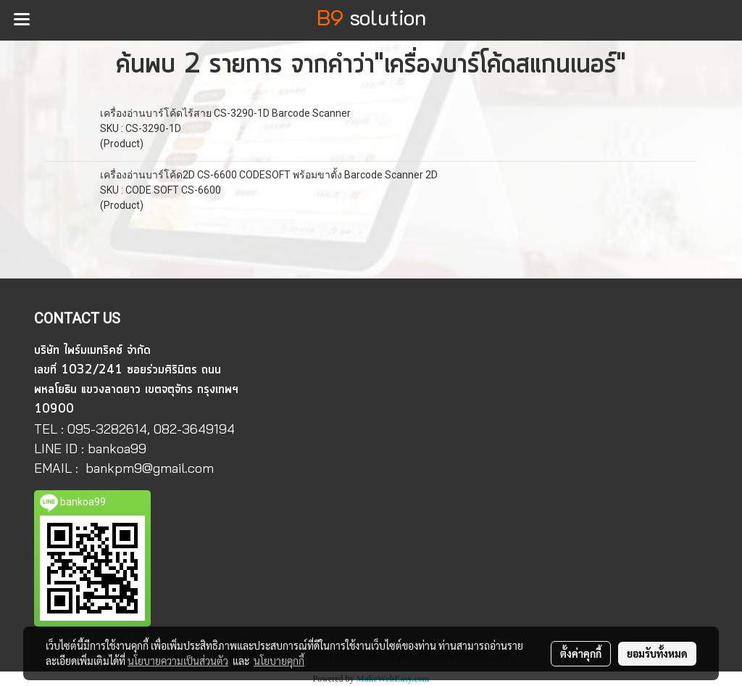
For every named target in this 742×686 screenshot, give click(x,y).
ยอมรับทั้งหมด (657, 653)
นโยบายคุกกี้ (279, 660)
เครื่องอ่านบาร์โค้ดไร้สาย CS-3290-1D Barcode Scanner (225, 113)
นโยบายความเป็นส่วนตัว (178, 660)
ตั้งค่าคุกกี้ (580, 653)
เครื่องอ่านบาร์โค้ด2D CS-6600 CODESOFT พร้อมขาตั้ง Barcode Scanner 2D (269, 175)
